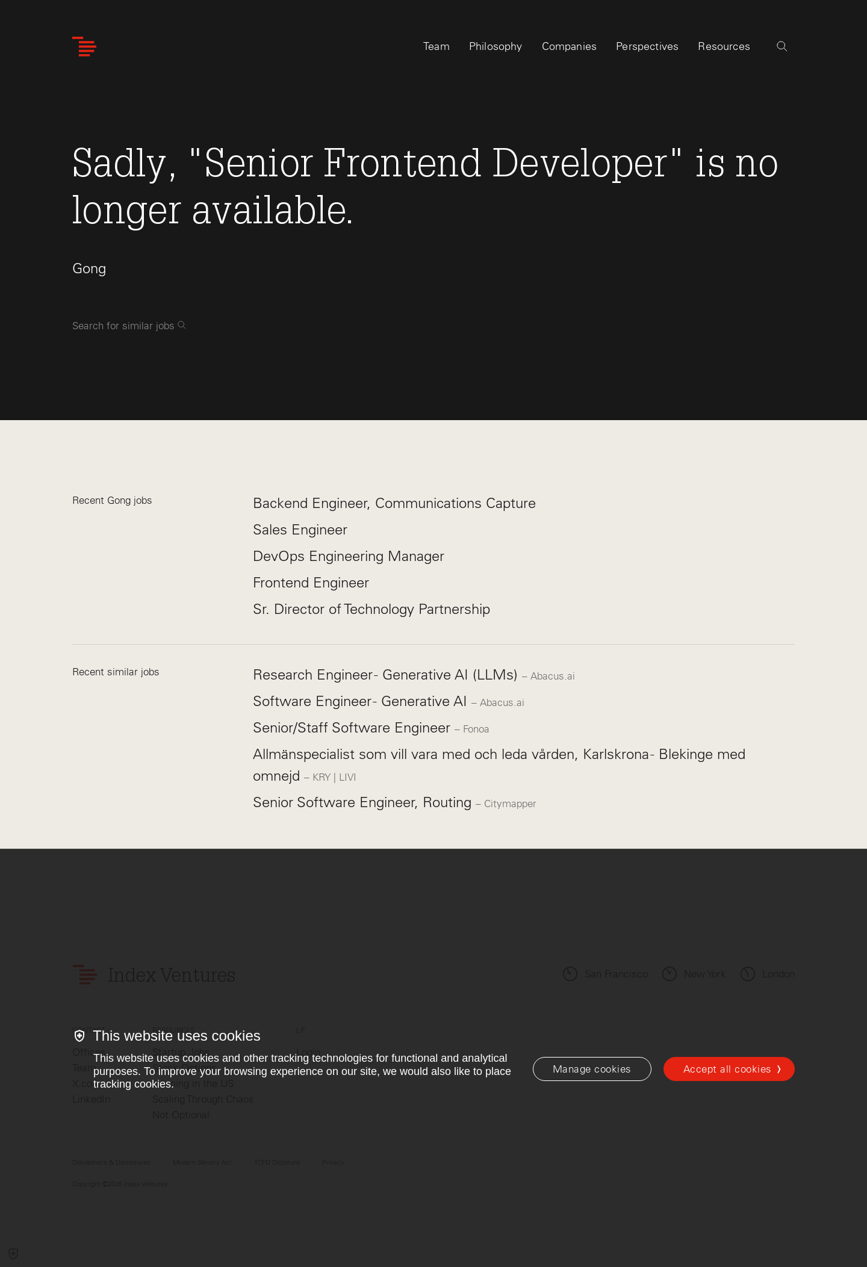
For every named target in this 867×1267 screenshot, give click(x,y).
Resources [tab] (724, 46)
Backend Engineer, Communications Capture (394, 503)
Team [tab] (436, 46)
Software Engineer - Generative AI (362, 701)
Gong (89, 268)
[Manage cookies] (592, 1069)
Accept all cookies (727, 1069)
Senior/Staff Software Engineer (354, 727)
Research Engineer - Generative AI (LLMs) (387, 674)
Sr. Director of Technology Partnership (371, 609)
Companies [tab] (569, 46)
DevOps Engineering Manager (348, 556)
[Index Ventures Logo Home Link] (84, 47)
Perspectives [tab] (647, 46)
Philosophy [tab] (496, 46)
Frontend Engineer (311, 582)
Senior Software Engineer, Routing (364, 802)
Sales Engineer (300, 529)
